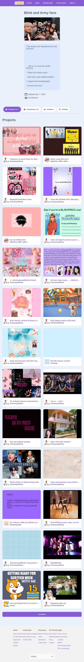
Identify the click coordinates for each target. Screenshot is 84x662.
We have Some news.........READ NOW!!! (65, 280)
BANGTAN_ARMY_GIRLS (59, 161)
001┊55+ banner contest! (60, 361)
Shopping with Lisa (58, 603)
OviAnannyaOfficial (16, 161)
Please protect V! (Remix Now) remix (24, 482)
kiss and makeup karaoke (20, 442)
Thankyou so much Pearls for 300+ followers (24, 159)
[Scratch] (19, 3)
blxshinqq (54, 363)
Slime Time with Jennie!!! (61, 442)
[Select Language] (42, 656)
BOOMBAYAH (56, 563)
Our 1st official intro (18, 240)
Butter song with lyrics (60, 159)
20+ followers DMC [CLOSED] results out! (24, 522)
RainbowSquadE (15, 525)
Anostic (12, 605)
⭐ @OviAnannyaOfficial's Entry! (23, 280)
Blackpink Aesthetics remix (21, 199)
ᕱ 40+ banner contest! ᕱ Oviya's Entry (24, 321)
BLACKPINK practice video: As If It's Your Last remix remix (65, 522)
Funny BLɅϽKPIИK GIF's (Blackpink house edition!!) (65, 199)
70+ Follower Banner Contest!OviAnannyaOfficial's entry (24, 401)
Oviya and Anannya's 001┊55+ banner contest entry (24, 361)
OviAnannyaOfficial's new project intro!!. (24, 563)
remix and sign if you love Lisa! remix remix (65, 240)
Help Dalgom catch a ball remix (63, 321)
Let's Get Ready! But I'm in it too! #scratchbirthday (24, 603)
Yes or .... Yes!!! (57, 401)
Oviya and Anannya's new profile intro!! (65, 482)
